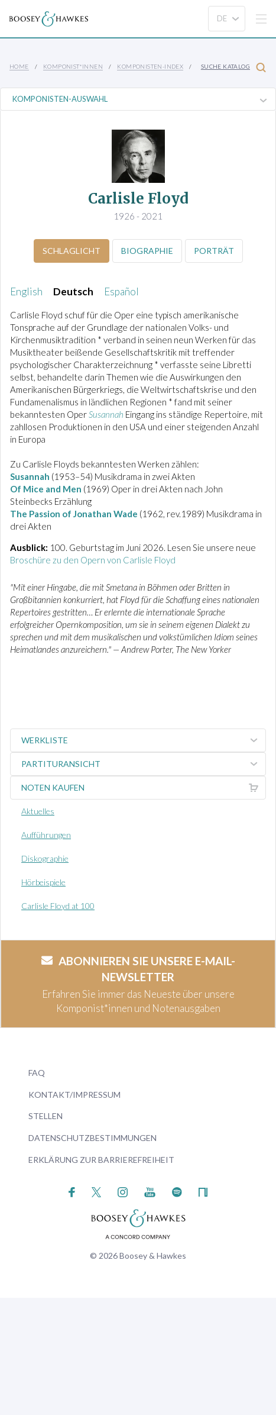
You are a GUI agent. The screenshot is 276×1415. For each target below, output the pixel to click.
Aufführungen (46, 835)
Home (19, 66)
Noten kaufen (143, 787)
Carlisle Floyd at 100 (58, 906)
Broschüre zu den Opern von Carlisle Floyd (93, 560)
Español (121, 291)
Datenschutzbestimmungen (92, 1138)
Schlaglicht (71, 251)
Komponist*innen (73, 66)
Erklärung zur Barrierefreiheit (101, 1160)
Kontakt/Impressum (74, 1095)
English (26, 291)
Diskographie (45, 858)
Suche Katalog (233, 67)
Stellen (45, 1116)
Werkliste (143, 740)
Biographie (147, 251)
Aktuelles (37, 811)
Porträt (214, 251)
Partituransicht (143, 764)
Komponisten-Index (150, 66)
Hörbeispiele (43, 882)
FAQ (36, 1073)
